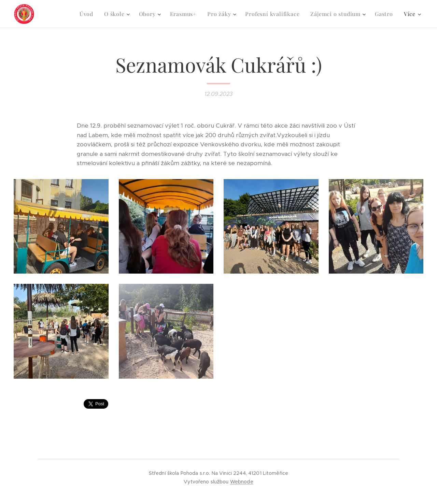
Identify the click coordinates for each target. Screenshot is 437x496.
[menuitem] (88, 14)
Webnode (241, 482)
